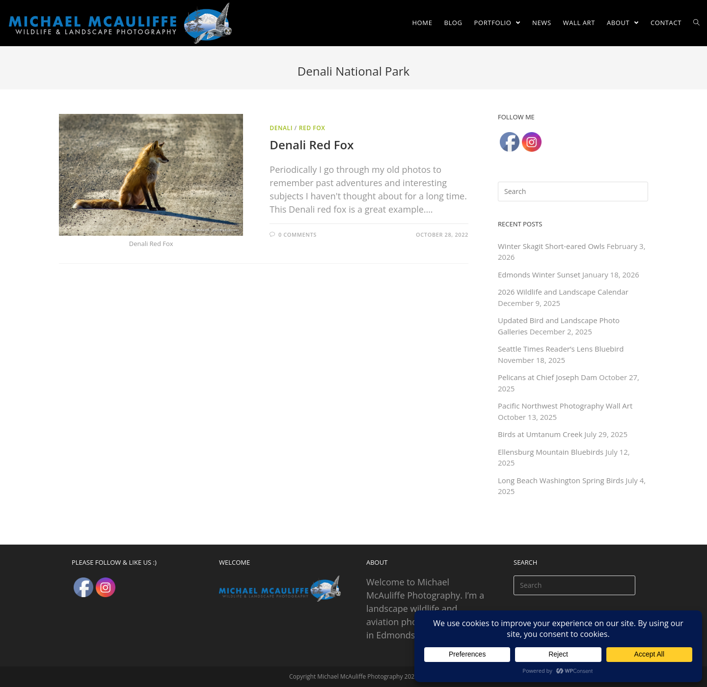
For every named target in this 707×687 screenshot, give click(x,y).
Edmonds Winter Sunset (539, 274)
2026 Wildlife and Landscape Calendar (563, 292)
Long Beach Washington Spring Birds (561, 480)
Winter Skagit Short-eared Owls (551, 246)
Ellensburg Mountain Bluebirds (550, 452)
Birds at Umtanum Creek (540, 434)
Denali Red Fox (312, 145)
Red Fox (312, 128)
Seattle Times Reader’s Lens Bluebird (561, 349)
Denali (281, 128)
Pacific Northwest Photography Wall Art (565, 406)
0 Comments (297, 234)
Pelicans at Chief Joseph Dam (547, 377)
